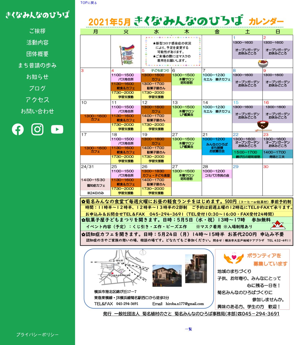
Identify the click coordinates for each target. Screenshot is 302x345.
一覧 (188, 329)
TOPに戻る (88, 2)
